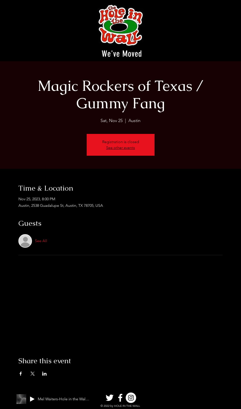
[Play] (32, 399)
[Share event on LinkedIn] (44, 374)
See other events (120, 147)
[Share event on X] (32, 374)
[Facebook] (120, 398)
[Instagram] (131, 398)
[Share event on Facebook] (20, 374)
